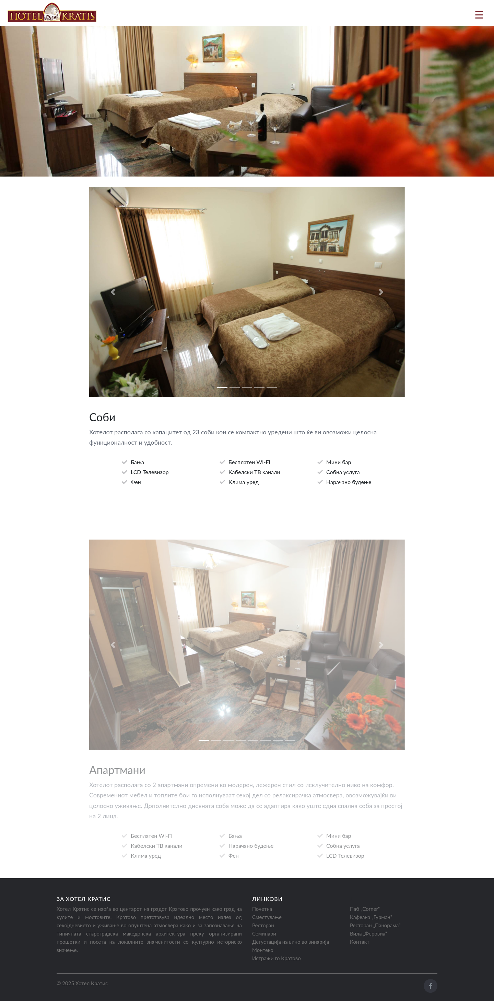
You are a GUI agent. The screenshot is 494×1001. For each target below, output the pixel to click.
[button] (113, 294)
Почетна (262, 909)
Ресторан (263, 925)
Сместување (267, 917)
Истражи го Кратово (276, 958)
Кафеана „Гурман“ (371, 917)
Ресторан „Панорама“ (375, 925)
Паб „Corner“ (365, 909)
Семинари (264, 933)
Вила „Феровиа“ (368, 933)
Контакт (359, 942)
